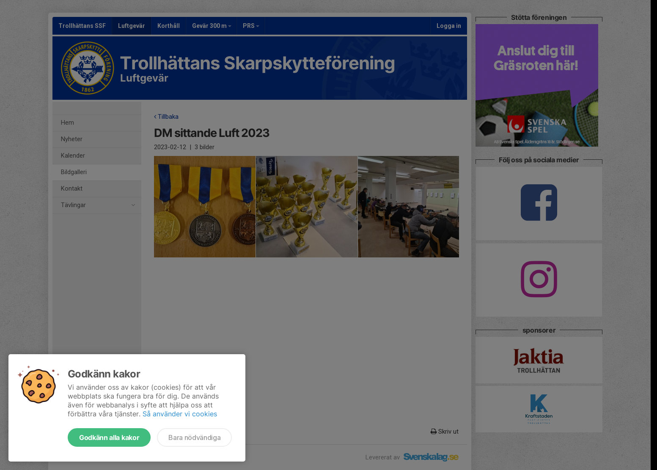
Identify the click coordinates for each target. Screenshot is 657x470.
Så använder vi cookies (180, 414)
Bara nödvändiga (194, 437)
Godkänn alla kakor (109, 437)
